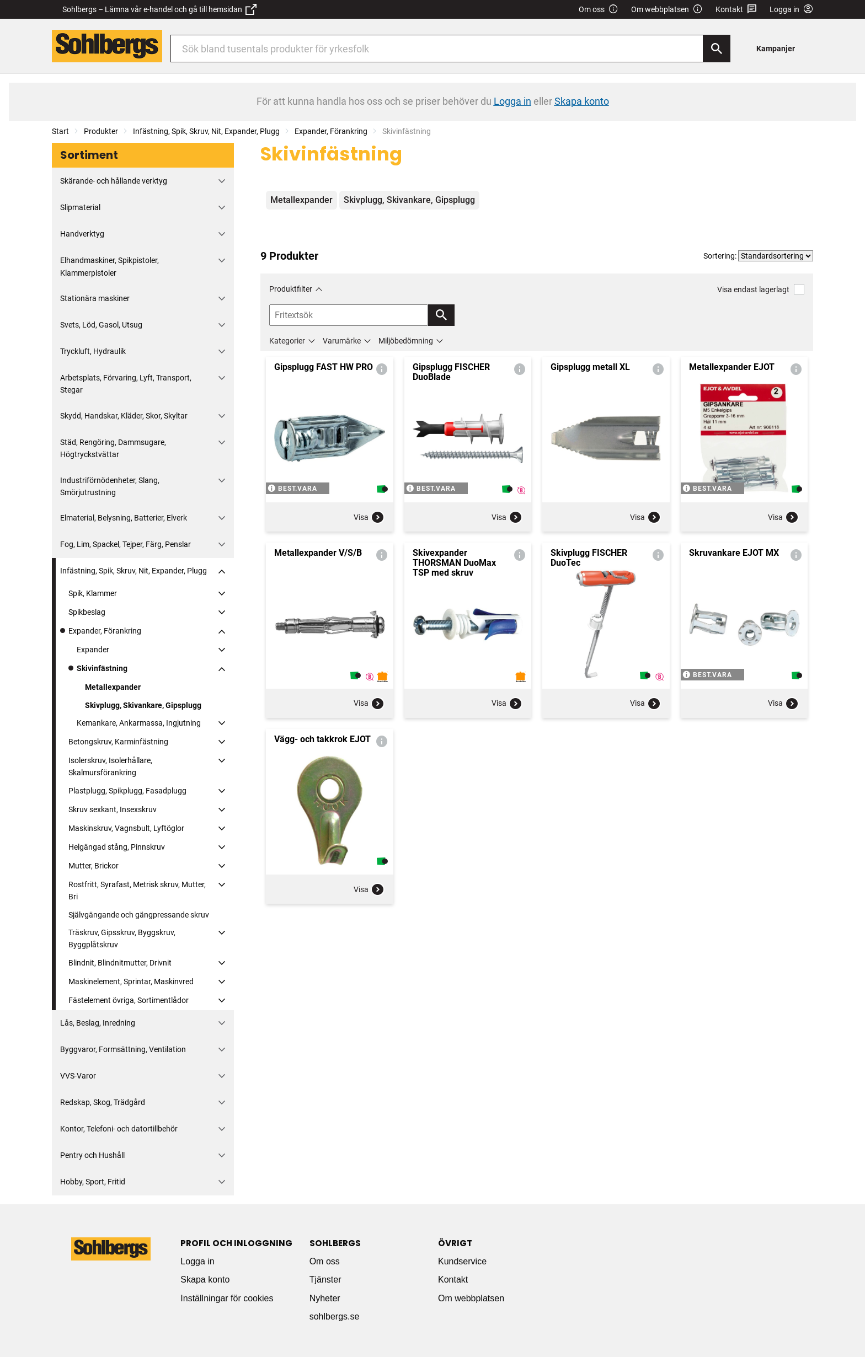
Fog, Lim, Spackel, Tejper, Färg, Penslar (125, 544)
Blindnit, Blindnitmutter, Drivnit (120, 962)
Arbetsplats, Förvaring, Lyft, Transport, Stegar (125, 383)
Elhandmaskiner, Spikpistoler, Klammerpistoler (109, 266)
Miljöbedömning (405, 340)
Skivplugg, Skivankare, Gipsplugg (143, 705)
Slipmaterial (80, 207)
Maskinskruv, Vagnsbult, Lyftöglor (126, 828)
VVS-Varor (78, 1075)
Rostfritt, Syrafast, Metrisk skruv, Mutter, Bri (137, 890)
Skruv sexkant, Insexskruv (112, 809)
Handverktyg (82, 233)
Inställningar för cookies (226, 1298)
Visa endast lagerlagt (760, 289)
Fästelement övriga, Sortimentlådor (128, 1000)
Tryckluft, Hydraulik (93, 351)
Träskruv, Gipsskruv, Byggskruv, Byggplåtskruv (121, 938)
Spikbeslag (86, 612)
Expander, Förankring (331, 131)
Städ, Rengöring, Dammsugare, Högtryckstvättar (113, 448)
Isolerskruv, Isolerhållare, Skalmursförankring (110, 766)
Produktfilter (290, 289)
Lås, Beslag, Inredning (97, 1022)
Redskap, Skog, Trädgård (102, 1102)
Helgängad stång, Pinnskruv (116, 847)
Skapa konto (204, 1279)
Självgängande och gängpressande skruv (138, 914)
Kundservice (462, 1261)
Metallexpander (113, 687)
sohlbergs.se (334, 1316)
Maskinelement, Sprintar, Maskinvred (131, 981)
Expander (93, 649)
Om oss (598, 9)
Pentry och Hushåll (92, 1155)
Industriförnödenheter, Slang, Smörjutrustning (109, 486)
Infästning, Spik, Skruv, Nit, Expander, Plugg (206, 131)
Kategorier (287, 340)
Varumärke (342, 340)
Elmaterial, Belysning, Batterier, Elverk (123, 517)
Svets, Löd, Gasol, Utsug (101, 324)
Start (60, 131)
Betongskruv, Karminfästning (118, 741)
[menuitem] (779, 48)
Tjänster (325, 1279)
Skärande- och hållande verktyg (113, 180)
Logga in (197, 1261)
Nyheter (324, 1298)
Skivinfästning (102, 668)
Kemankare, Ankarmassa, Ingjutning (139, 722)
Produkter (101, 131)
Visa (369, 517)
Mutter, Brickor (93, 865)
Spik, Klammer (92, 593)
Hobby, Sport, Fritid (92, 1181)
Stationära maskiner (95, 298)
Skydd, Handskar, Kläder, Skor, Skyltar (124, 415)
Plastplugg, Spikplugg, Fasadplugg (127, 790)
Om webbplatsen (667, 9)
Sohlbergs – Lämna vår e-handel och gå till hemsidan (159, 9)
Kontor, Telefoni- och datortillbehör (119, 1128)
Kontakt (736, 9)
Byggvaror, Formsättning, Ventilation (123, 1049)
